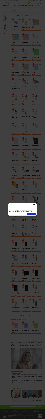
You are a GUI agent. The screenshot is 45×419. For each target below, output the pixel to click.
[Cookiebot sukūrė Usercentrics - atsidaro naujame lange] (33, 204)
